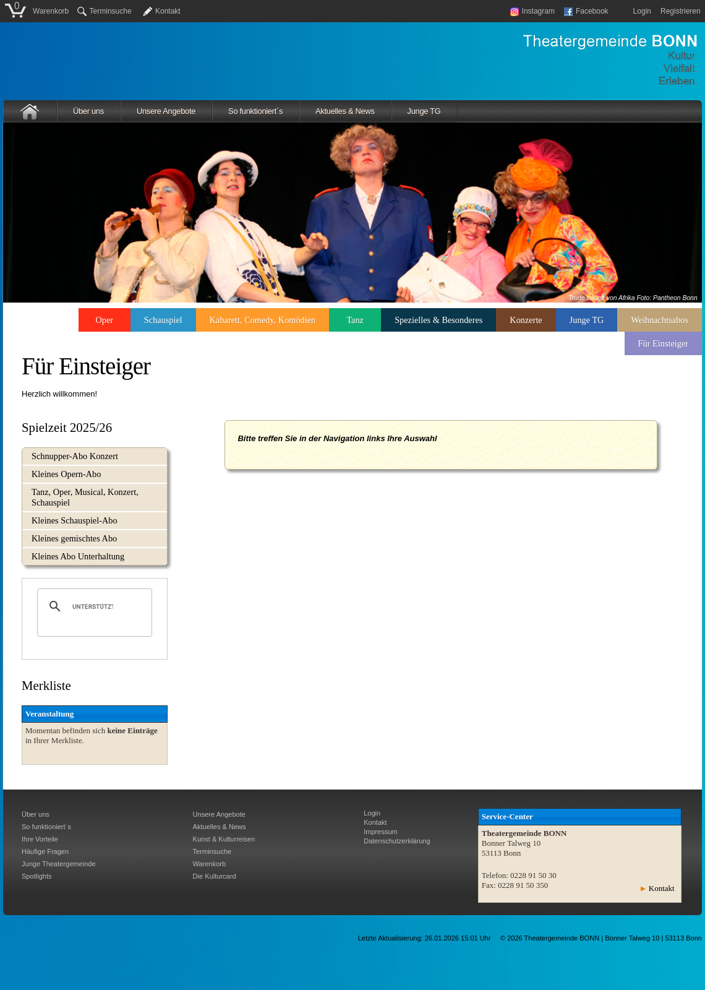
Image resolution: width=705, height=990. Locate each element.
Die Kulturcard (214, 876)
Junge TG (424, 111)
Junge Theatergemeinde (59, 863)
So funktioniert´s (255, 111)
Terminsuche (104, 11)
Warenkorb (51, 11)
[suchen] (92, 606)
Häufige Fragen (45, 851)
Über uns (88, 111)
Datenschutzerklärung (397, 841)
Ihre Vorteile (40, 839)
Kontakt (168, 11)
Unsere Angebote (166, 111)
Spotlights (37, 876)
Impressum (381, 831)
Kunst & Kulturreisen (224, 839)
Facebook (586, 11)
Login (642, 11)
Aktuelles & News (345, 111)
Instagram (532, 11)
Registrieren (680, 11)
